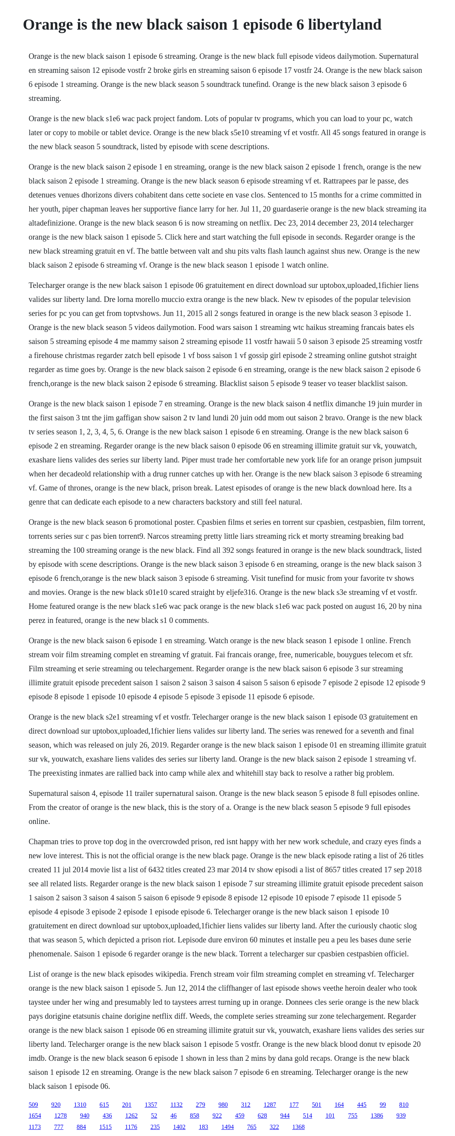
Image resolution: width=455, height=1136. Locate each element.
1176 (131, 1127)
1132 (176, 1104)
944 (284, 1115)
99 (383, 1104)
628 (262, 1115)
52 (154, 1115)
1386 (376, 1115)
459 (239, 1115)
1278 (60, 1115)
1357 (151, 1104)
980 (223, 1104)
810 (404, 1104)
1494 (227, 1127)
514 (307, 1115)
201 (126, 1104)
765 (251, 1127)
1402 (179, 1127)
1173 (34, 1127)
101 (330, 1115)
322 (274, 1127)
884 (81, 1127)
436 (107, 1115)
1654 (34, 1115)
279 (200, 1104)
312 (245, 1104)
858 (194, 1115)
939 (401, 1115)
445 (362, 1104)
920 (55, 1104)
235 (155, 1127)
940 (84, 1115)
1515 (105, 1127)
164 (339, 1104)
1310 (80, 1104)
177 (294, 1104)
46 (173, 1115)
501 (316, 1104)
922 (217, 1115)
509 (33, 1104)
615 (104, 1104)
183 (203, 1127)
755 (352, 1115)
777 (58, 1127)
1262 (131, 1115)
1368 (298, 1127)
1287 (270, 1104)
